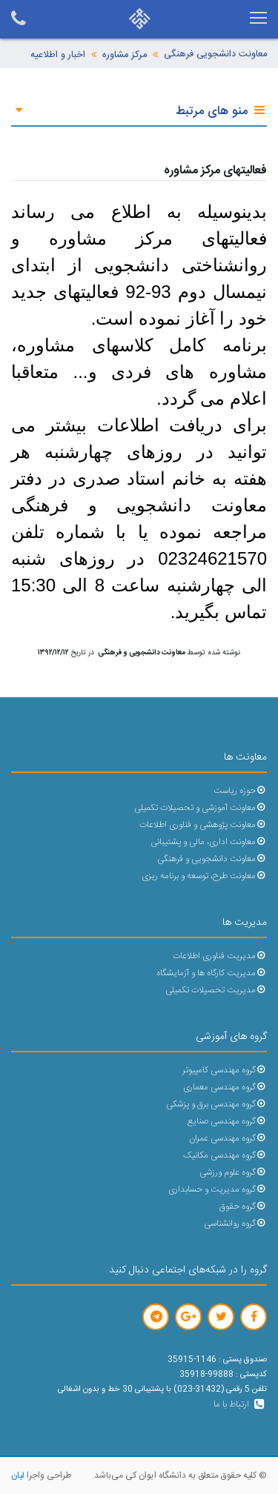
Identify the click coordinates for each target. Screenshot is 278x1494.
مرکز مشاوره (124, 55)
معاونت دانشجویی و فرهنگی (212, 859)
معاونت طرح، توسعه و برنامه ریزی (204, 876)
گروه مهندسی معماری (225, 1087)
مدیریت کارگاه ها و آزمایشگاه (211, 973)
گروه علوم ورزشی (233, 1173)
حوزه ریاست (240, 791)
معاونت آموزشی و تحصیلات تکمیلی (200, 808)
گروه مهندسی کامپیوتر (224, 1070)
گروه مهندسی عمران (228, 1139)
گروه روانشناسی (235, 1224)
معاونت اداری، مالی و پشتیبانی (208, 842)
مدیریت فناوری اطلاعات (220, 956)
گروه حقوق (243, 1207)
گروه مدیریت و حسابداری (217, 1190)
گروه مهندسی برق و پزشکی (216, 1105)
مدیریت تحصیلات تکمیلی (216, 990)
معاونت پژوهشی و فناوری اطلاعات (203, 825)
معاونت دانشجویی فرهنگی (215, 54)
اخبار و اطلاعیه (57, 55)
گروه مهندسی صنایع (227, 1122)
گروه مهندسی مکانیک (225, 1156)
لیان (17, 1475)
